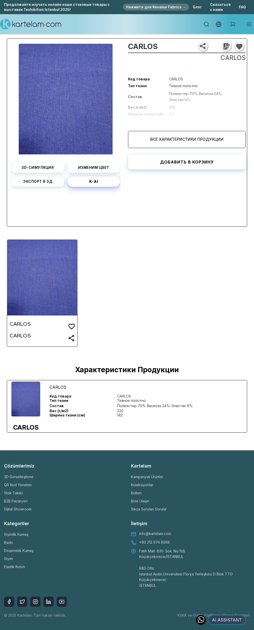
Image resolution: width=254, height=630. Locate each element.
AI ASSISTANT (227, 619)
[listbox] (65, 97)
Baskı (8, 542)
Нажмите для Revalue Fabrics (156, 7)
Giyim (8, 558)
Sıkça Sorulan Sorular (149, 509)
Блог (197, 7)
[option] (65, 97)
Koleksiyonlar (142, 485)
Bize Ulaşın (140, 501)
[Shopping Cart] (233, 24)
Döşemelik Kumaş (18, 550)
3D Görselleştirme (18, 477)
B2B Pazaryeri (16, 501)
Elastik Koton (14, 567)
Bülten (136, 493)
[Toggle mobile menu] (249, 24)
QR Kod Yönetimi (18, 485)
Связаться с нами (220, 7)
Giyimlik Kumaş (16, 534)
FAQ (242, 7)
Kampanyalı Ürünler (147, 477)
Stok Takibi (13, 493)
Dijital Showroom (18, 509)
